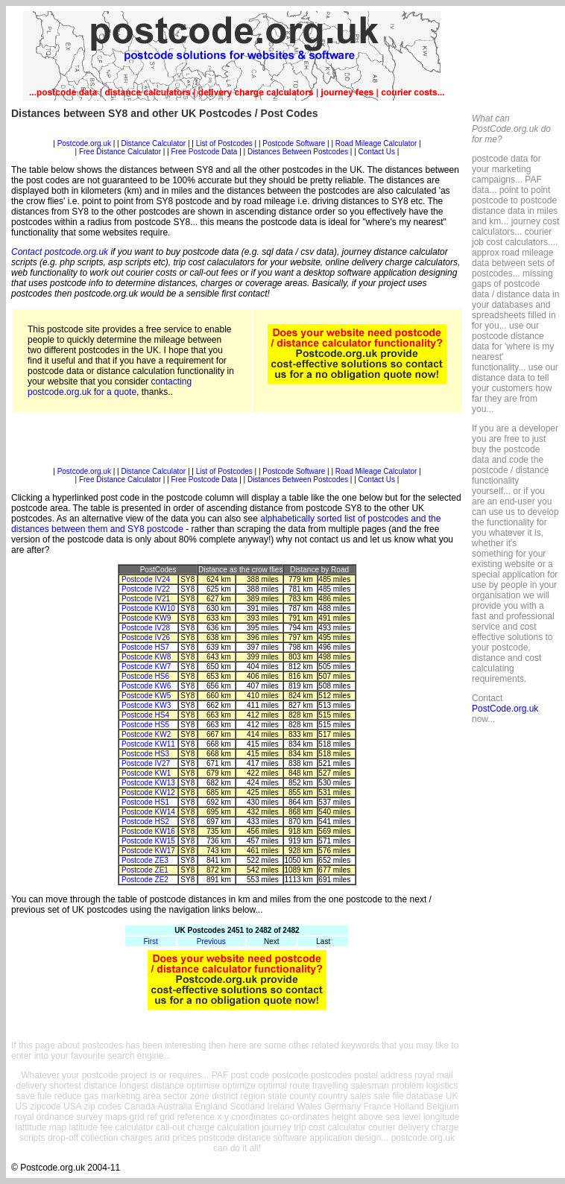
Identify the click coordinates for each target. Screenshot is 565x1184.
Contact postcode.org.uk (59, 252)
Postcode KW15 (148, 841)
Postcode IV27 (145, 763)
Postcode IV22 (145, 589)
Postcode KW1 (146, 773)
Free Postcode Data (204, 152)
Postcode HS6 (145, 676)
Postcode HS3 (145, 754)
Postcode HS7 (145, 647)
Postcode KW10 (148, 608)
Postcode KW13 (148, 783)
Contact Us (378, 152)
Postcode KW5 (146, 695)
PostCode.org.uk (505, 708)
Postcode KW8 (146, 657)
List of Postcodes (224, 143)
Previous (211, 941)
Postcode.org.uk (84, 143)
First (150, 941)
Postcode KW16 (148, 831)
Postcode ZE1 (144, 870)
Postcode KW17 (148, 850)
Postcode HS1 (145, 802)
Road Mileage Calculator (376, 143)
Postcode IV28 (145, 628)
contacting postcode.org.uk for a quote (110, 386)
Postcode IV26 (145, 637)
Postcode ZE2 (144, 880)
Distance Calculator (153, 143)
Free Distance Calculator (120, 152)
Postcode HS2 (145, 821)
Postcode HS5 (145, 725)
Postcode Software (293, 143)
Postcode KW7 (146, 666)
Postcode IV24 (145, 579)
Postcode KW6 (146, 686)
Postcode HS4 (145, 715)
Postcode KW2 (146, 734)
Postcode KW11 (148, 744)
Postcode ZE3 (144, 860)
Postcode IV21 (145, 599)
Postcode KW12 (148, 792)
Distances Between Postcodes (297, 152)
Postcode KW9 (146, 618)
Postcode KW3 (146, 705)
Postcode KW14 (148, 812)
